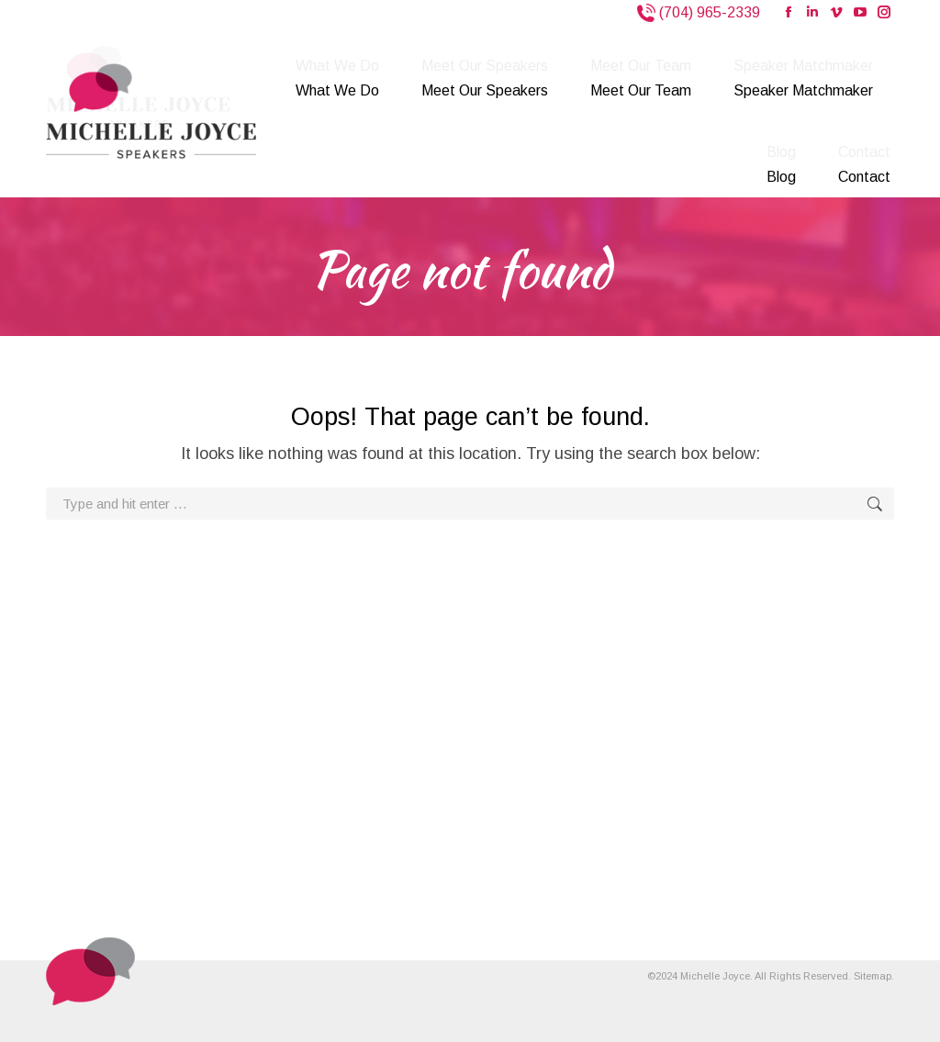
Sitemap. (874, 975)
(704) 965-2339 (707, 12)
